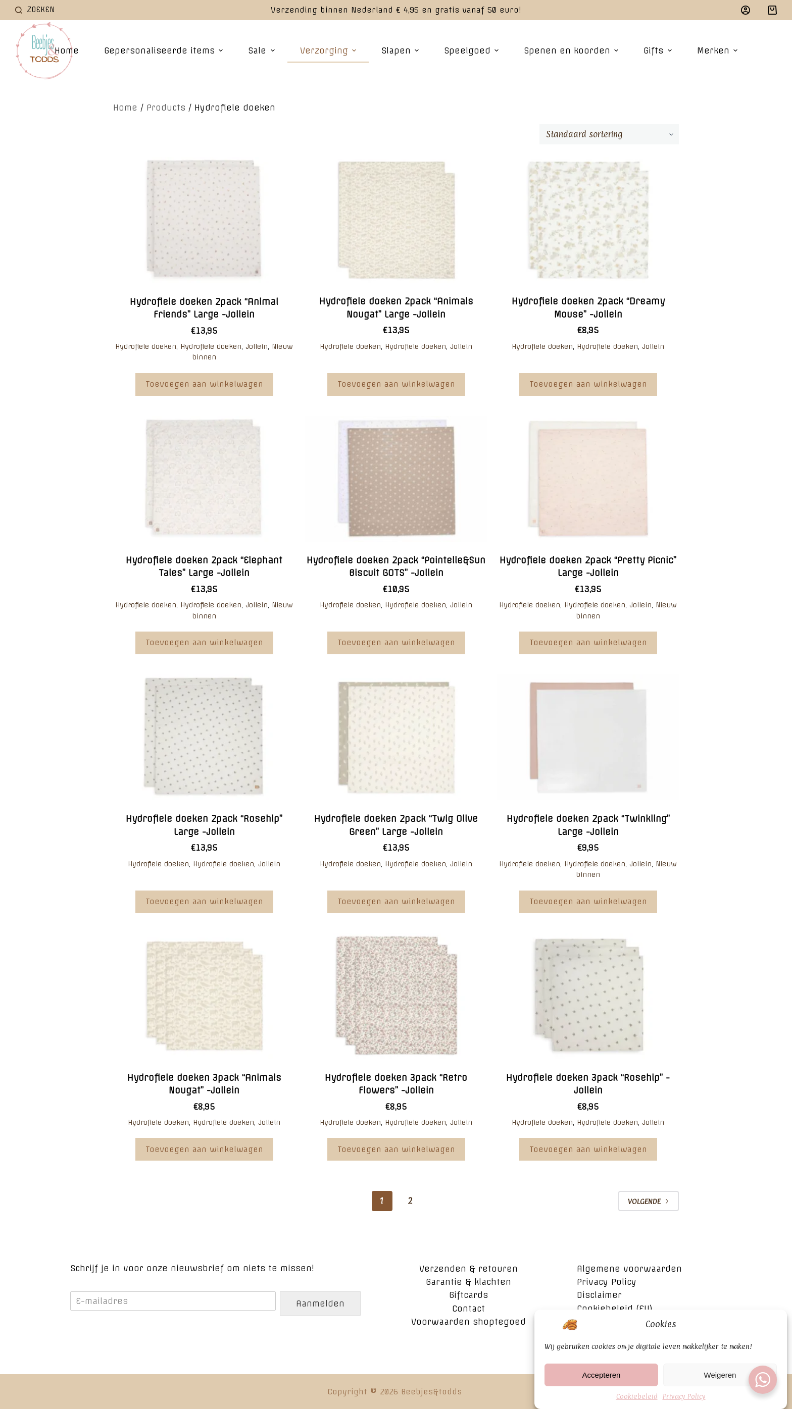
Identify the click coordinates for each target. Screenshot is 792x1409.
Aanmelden (320, 1303)
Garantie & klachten (468, 1282)
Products (165, 107)
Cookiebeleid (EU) (615, 1308)
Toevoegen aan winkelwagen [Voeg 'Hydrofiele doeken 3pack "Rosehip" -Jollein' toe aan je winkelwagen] (588, 1149)
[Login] (745, 10)
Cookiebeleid (637, 1401)
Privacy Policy (684, 1401)
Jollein (256, 346)
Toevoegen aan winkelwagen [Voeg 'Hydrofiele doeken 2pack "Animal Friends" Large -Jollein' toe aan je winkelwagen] (204, 384)
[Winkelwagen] (772, 10)
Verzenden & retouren (468, 1269)
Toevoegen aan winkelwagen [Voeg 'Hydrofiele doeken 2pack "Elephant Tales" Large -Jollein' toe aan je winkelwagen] (204, 642)
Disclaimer (599, 1295)
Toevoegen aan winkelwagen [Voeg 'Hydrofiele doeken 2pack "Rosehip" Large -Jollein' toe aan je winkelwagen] (204, 901)
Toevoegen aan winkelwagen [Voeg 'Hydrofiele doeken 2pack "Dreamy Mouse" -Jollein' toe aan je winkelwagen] (588, 384)
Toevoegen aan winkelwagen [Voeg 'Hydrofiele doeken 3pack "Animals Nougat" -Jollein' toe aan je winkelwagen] (204, 1149)
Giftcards (468, 1295)
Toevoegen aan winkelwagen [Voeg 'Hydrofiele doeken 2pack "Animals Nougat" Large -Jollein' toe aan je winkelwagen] (396, 384)
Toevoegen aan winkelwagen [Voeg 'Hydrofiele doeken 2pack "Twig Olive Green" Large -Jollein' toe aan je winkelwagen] (396, 901)
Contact (468, 1308)
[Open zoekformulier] (35, 10)
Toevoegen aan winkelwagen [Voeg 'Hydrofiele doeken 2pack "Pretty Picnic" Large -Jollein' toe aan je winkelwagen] (588, 642)
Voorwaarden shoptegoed (468, 1322)
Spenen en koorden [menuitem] (572, 50)
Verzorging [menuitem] (329, 50)
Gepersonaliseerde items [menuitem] (164, 50)
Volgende (648, 1201)
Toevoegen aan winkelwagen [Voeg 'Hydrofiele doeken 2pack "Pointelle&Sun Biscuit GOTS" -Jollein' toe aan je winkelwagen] (396, 642)
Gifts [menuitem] (658, 50)
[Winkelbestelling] (609, 134)
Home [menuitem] (67, 50)
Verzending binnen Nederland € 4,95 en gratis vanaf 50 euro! (396, 10)
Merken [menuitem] (718, 50)
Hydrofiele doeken (145, 346)
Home (125, 107)
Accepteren (601, 1380)
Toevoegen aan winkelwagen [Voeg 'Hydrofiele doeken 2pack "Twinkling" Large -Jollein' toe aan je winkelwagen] (588, 901)
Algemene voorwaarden (629, 1269)
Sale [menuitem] (262, 50)
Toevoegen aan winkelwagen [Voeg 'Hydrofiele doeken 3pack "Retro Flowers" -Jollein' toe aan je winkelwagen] (396, 1149)
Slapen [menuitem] (401, 50)
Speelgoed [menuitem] (472, 50)
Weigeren (720, 1380)
